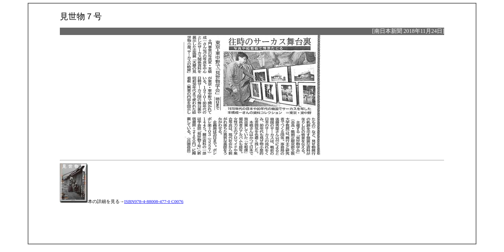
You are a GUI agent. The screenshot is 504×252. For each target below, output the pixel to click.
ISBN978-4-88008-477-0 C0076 (153, 201)
